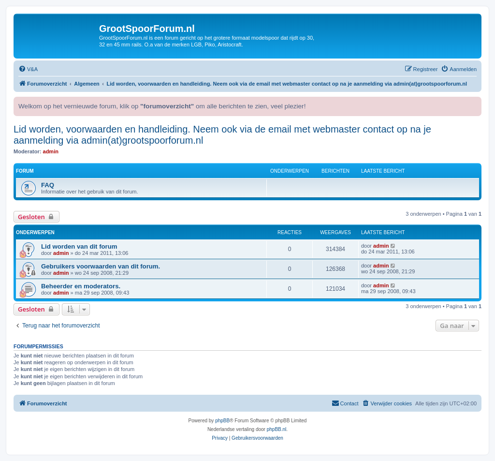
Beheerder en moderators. (80, 286)
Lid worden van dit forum (79, 246)
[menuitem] (28, 69)
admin (50, 151)
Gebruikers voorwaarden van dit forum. (100, 266)
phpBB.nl (277, 429)
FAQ (47, 185)
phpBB (222, 420)
